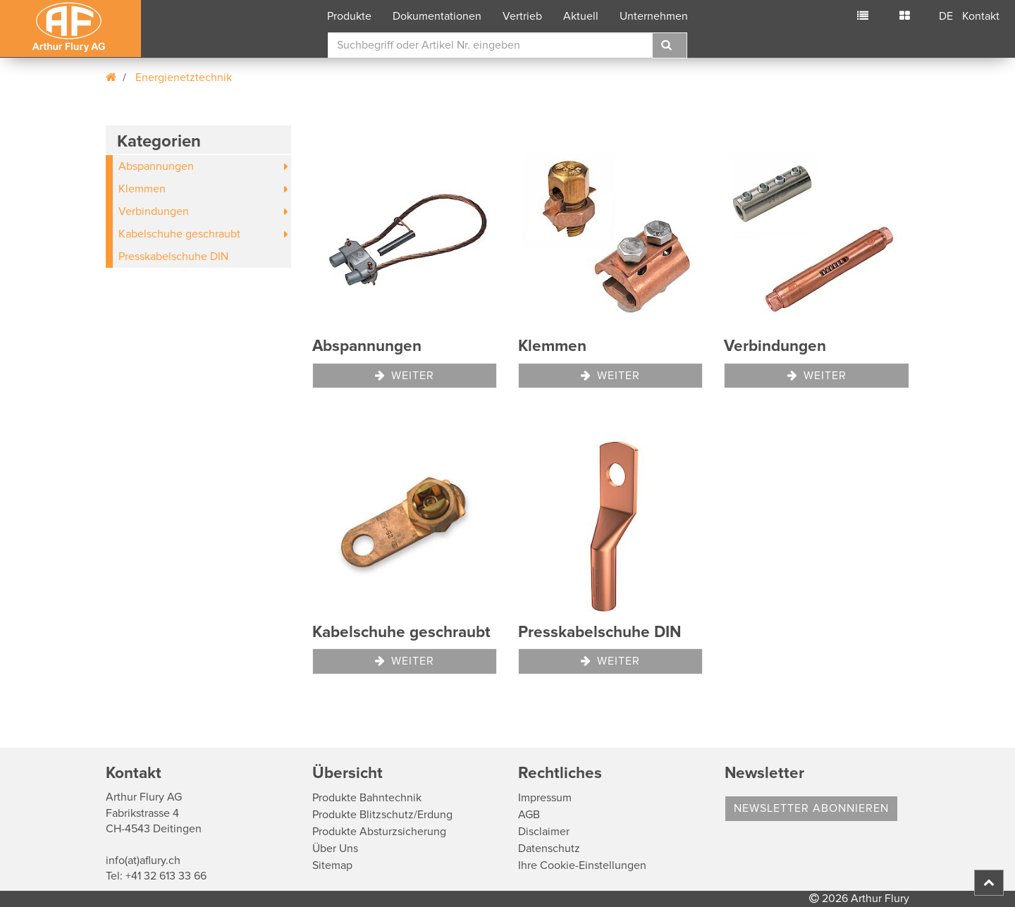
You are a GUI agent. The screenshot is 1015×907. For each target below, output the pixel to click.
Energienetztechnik (183, 77)
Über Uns (335, 848)
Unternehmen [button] (654, 16)
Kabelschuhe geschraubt (179, 234)
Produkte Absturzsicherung (379, 832)
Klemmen (142, 189)
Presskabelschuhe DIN (173, 256)
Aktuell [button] (580, 16)
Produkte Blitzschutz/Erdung (382, 815)
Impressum (545, 798)
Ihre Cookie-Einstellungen (582, 865)
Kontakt (980, 16)
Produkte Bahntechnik (367, 798)
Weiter (404, 376)
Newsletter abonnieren (811, 808)
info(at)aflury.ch (143, 860)
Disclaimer (544, 832)
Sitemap (332, 865)
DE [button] (946, 16)
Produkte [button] (349, 16)
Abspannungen (156, 166)
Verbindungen (153, 211)
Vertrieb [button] (522, 16)
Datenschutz (549, 848)
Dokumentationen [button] (437, 16)
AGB (529, 815)
